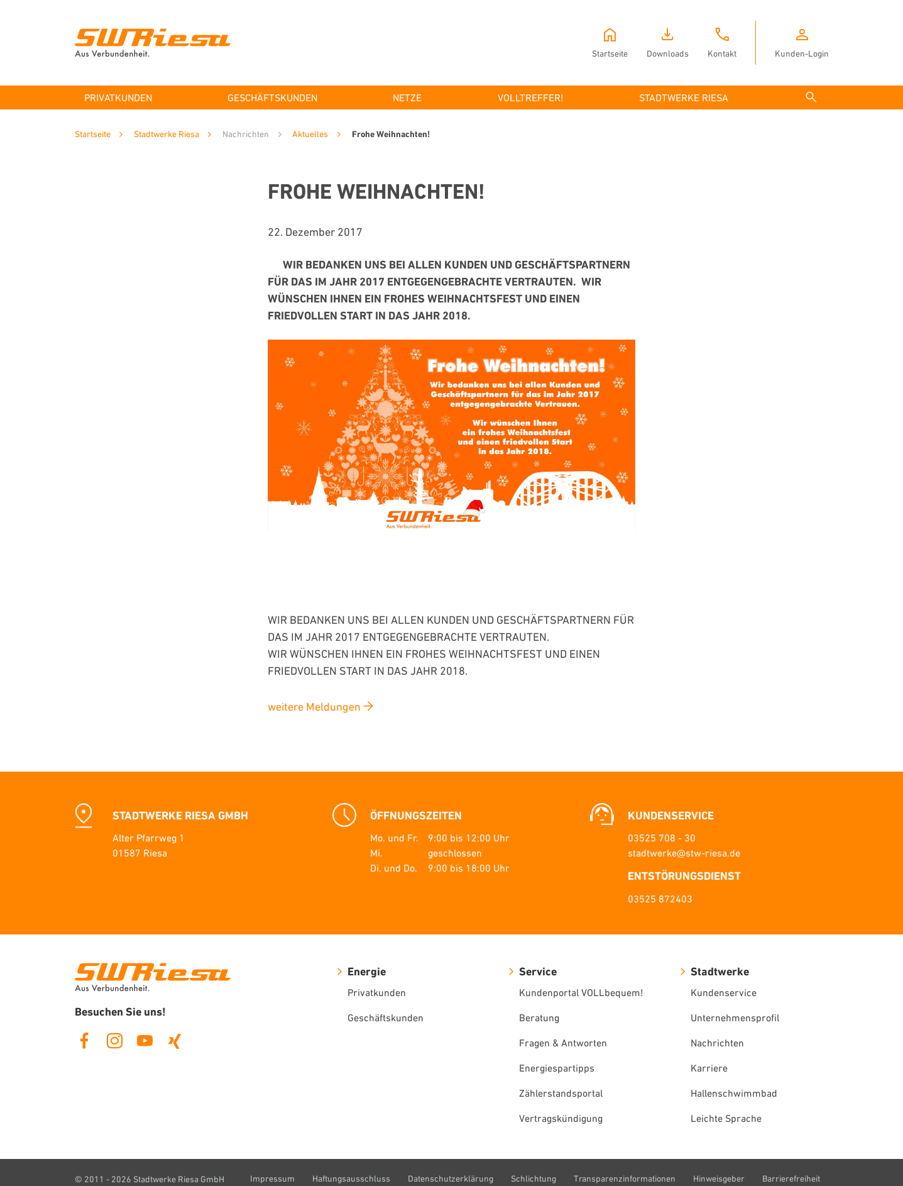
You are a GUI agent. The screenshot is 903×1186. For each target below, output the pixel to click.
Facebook (84, 1040)
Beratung (539, 1017)
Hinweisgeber (719, 1178)
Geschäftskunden (386, 1017)
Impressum (272, 1178)
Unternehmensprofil (735, 1017)
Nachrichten (717, 1042)
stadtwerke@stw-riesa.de (684, 852)
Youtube (144, 1040)
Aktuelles (310, 134)
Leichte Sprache (726, 1118)
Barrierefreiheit (791, 1178)
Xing (174, 1040)
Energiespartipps (556, 1067)
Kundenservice (724, 992)
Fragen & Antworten (563, 1042)
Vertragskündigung (561, 1118)
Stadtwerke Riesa (166, 134)
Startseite (93, 134)
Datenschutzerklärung (450, 1178)
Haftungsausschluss (351, 1178)
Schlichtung (533, 1178)
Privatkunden (377, 992)
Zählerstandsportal (561, 1093)
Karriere (709, 1067)
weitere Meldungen (314, 706)
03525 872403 (660, 898)
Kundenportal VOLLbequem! (581, 992)
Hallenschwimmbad (734, 1093)
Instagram (114, 1040)
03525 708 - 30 (662, 837)
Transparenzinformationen (625, 1178)
